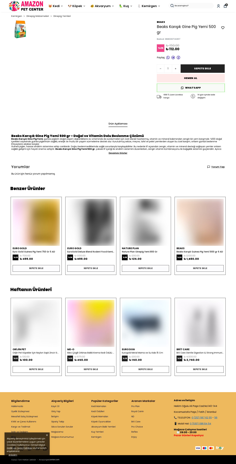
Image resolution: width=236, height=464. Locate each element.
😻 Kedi (55, 6)
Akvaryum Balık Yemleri (103, 426)
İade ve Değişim (19, 431)
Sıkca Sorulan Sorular (62, 426)
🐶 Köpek (77, 6)
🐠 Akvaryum (102, 6)
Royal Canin (137, 411)
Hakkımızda (17, 406)
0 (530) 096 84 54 (200, 423)
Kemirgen (18, 16)
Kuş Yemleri (97, 431)
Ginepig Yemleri (62, 16)
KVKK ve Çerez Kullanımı (23, 421)
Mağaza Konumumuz (62, 436)
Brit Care (135, 421)
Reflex (134, 431)
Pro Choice (137, 426)
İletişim (55, 416)
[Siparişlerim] (218, 6)
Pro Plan (135, 406)
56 (215, 417)
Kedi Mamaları (98, 406)
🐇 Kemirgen (149, 6)
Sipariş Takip (57, 421)
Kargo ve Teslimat (20, 426)
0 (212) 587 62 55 (202, 417)
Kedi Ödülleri (97, 411)
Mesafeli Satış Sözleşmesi (24, 416)
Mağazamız (57, 431)
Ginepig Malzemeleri (39, 16)
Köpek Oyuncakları (101, 421)
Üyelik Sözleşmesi (20, 411)
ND (132, 416)
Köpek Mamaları (99, 416)
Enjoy (134, 436)
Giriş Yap (55, 411)
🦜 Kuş (126, 6)
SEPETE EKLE (202, 68)
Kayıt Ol (55, 406)
